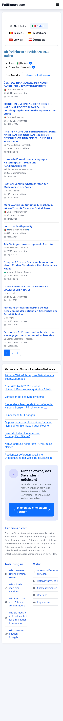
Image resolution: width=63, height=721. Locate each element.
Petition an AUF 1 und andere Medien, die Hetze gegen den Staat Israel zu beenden (29, 396)
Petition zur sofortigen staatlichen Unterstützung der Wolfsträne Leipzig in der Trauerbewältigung (28, 520)
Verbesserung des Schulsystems (24, 459)
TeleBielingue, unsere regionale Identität (29, 306)
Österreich (38, 102)
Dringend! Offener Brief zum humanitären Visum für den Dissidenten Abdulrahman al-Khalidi (30, 328)
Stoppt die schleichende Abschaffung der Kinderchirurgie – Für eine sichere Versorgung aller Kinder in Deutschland (29, 470)
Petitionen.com (13, 5)
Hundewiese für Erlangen (20, 477)
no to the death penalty (18, 289)
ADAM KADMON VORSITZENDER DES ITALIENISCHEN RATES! (26, 351)
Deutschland (38, 95)
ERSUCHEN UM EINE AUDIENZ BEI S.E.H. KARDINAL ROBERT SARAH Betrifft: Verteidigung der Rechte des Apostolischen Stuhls (30, 171)
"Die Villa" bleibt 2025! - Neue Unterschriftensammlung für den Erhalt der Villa (30, 452)
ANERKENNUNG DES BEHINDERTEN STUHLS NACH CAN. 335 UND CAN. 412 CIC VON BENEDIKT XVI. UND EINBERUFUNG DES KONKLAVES (30, 199)
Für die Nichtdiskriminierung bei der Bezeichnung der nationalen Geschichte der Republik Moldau (30, 374)
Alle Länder (18, 88)
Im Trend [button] (12, 138)
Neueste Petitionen (38, 138)
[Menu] (57, 4)
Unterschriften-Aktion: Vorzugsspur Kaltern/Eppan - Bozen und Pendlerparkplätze (25, 225)
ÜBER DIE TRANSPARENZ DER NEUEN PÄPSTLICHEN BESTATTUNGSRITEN (26, 147)
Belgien (16, 95)
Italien (39, 88)
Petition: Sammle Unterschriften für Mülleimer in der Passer (26, 248)
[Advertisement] (31, 48)
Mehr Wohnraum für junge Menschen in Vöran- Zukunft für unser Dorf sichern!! (28, 269)
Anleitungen (14, 627)
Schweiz (17, 102)
